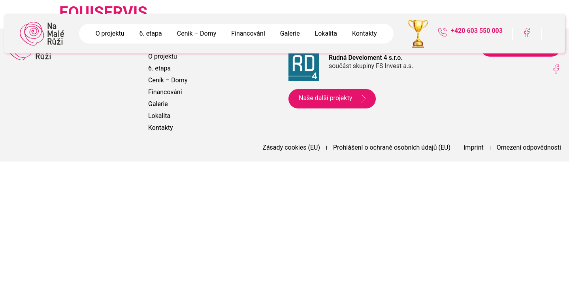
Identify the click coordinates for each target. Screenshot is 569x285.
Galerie (290, 33)
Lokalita (326, 33)
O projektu (110, 33)
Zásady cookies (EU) (291, 147)
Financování (248, 33)
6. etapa (150, 33)
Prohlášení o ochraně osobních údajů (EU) (391, 147)
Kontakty (364, 33)
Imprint (473, 147)
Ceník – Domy (196, 33)
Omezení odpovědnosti (529, 147)
